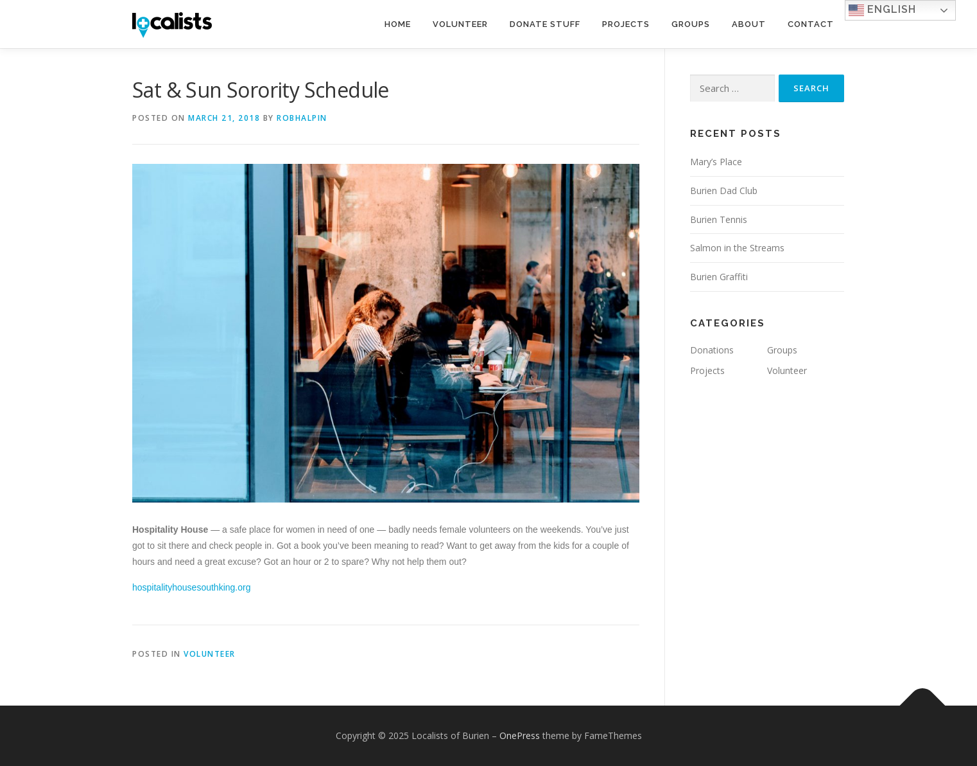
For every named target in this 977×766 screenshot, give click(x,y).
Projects (626, 24)
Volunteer (460, 24)
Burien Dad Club (723, 190)
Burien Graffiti (719, 277)
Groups (690, 24)
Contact (811, 24)
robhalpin (302, 117)
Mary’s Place (716, 162)
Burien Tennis (718, 219)
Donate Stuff (545, 24)
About (749, 24)
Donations (712, 350)
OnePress (519, 735)
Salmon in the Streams (737, 248)
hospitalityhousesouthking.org (191, 587)
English (882, 10)
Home (398, 24)
